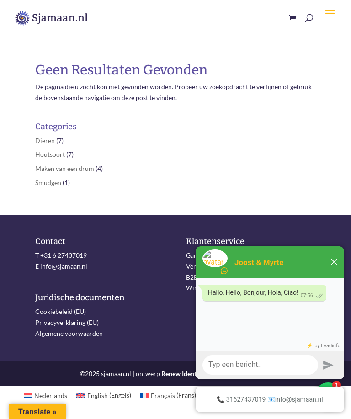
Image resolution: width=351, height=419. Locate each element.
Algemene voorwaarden (69, 333)
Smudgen (48, 182)
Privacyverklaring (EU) (67, 322)
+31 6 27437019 (63, 255)
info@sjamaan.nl (63, 266)
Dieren (45, 140)
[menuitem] (45, 395)
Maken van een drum (64, 168)
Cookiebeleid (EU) (60, 311)
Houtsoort (50, 154)
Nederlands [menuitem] (50, 395)
